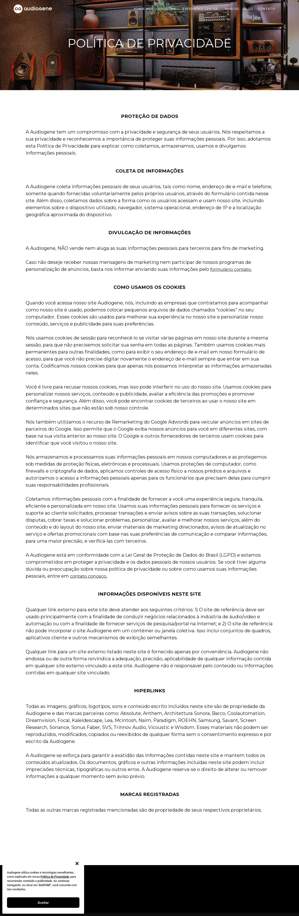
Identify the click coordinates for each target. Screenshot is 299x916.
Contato (266, 9)
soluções (168, 9)
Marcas (232, 9)
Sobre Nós (143, 9)
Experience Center (201, 9)
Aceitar (43, 903)
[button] (77, 863)
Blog (248, 9)
